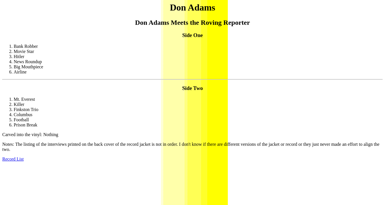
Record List (13, 159)
